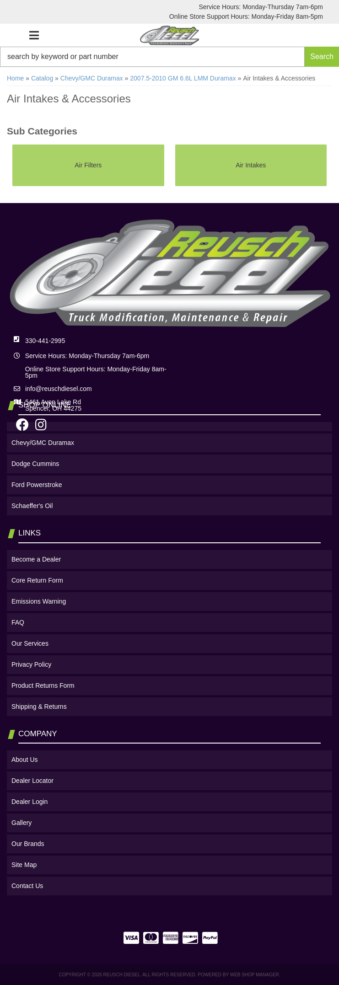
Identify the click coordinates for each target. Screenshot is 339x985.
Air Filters (88, 165)
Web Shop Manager (254, 974)
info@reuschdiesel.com (58, 388)
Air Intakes (251, 165)
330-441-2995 (45, 340)
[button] (169, 57)
